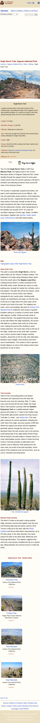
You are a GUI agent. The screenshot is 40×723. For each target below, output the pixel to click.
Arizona (3, 64)
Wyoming (25, 706)
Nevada (30, 703)
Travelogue (15, 709)
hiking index (23, 417)
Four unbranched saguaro (19, 512)
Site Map (30, 720)
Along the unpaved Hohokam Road (20, 150)
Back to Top (4, 698)
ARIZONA (4, 11)
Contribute (28, 717)
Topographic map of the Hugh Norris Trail (16, 264)
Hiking (31, 64)
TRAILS (27, 11)
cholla (28, 215)
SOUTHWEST (24, 709)
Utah (19, 706)
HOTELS (34, 11)
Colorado (19, 703)
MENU (29, 3)
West (25, 64)
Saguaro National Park (14, 64)
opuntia (22, 215)
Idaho (25, 703)
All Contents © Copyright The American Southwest (19, 714)
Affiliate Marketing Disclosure (16, 720)
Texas (15, 706)
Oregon (9, 706)
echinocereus (10, 218)
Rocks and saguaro (20, 252)
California (12, 703)
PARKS (20, 11)
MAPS (13, 11)
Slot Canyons (33, 706)
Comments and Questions (15, 717)
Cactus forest (20, 384)
